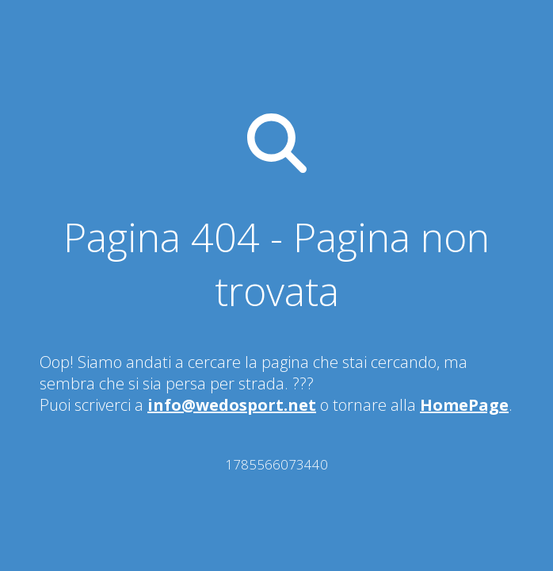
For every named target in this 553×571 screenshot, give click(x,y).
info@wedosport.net (231, 405)
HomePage (464, 405)
